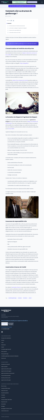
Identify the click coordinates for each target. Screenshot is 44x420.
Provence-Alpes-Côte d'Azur (6, 399)
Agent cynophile (4, 366)
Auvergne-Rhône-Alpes (5, 388)
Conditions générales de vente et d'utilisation (9, 356)
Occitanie (3, 395)
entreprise (20, 297)
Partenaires (3, 344)
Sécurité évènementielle (5, 375)
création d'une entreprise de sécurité (20, 80)
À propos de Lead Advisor (6, 338)
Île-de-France (3, 386)
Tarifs (2, 342)
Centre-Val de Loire (5, 410)
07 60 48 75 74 (5, 324)
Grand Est (3, 397)
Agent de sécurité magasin (6, 371)
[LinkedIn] (13, 20)
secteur (30, 297)
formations (25, 297)
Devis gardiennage (4, 353)
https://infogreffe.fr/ (24, 63)
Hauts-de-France (4, 390)
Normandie (3, 404)
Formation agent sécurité (6, 349)
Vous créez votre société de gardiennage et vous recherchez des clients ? (22, 6)
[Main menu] (42, 2)
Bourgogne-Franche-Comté (6, 408)
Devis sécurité (4, 351)
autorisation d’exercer (16, 287)
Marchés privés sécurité (5, 377)
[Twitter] (11, 20)
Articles (2, 340)
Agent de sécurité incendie (6, 368)
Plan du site (3, 358)
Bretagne (3, 406)
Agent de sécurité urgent (6, 380)
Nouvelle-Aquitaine (5, 392)
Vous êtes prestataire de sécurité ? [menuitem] (32, 2)
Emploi (2, 347)
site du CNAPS (11, 128)
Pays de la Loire (4, 401)
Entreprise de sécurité (5, 364)
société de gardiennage (12, 297)
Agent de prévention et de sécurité (7, 373)
